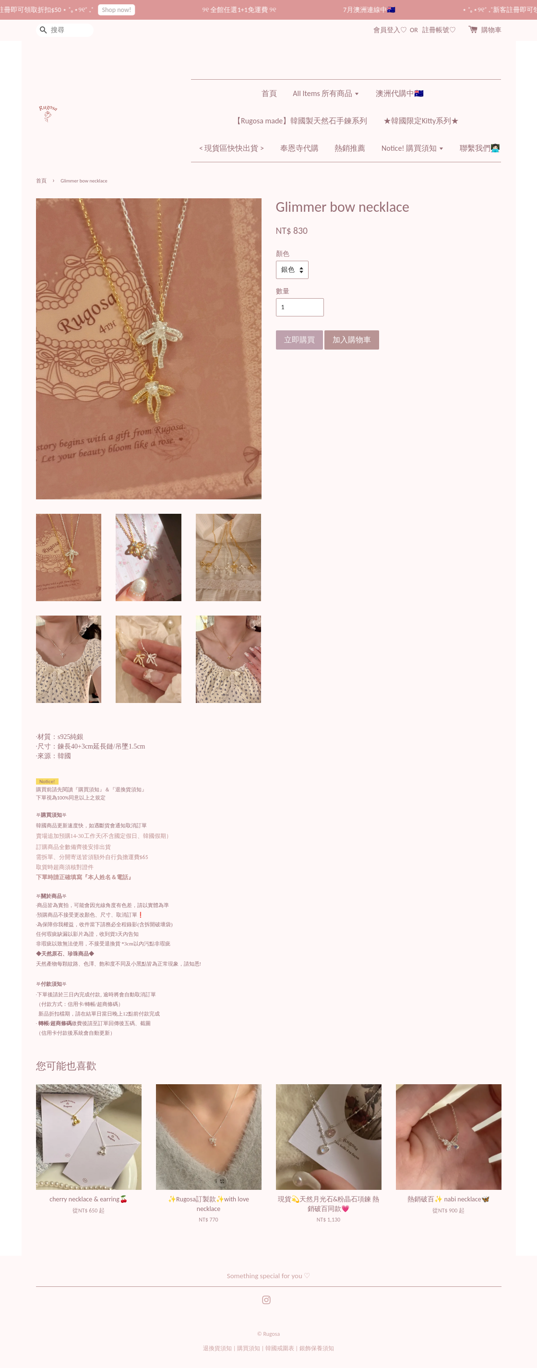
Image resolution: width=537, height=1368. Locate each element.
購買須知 (248, 1348)
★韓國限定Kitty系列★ (421, 120)
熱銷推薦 (349, 148)
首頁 (269, 93)
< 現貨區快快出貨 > (231, 148)
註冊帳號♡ (439, 30)
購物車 (491, 30)
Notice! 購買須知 (413, 148)
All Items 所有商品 (326, 93)
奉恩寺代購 (299, 148)
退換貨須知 (217, 1348)
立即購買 (299, 339)
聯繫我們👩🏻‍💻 (480, 148)
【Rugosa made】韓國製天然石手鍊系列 (300, 120)
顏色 (282, 254)
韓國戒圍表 (279, 1348)
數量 (282, 291)
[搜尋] (65, 30)
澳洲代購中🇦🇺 (400, 93)
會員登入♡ (390, 30)
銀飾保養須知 (316, 1348)
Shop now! (126, 10)
